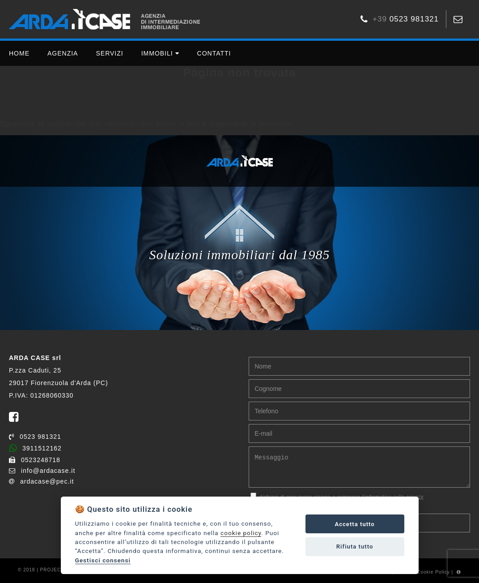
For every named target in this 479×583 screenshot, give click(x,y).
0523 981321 (35, 436)
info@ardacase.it (42, 470)
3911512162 (35, 448)
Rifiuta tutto (354, 546)
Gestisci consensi (103, 560)
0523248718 (34, 459)
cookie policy (240, 532)
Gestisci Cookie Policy (423, 572)
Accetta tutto (354, 524)
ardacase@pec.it (41, 481)
